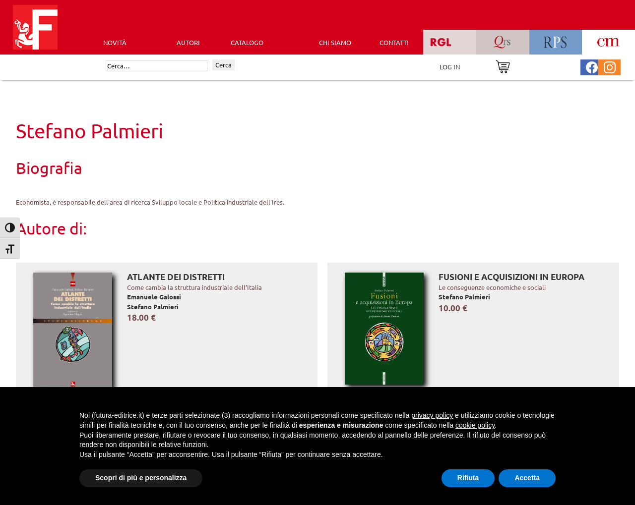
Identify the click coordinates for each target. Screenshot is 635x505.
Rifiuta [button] (468, 478)
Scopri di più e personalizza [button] (141, 478)
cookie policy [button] (475, 425)
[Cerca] (156, 66)
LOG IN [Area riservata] (450, 66)
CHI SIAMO (335, 42)
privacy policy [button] (432, 415)
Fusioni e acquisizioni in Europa (511, 277)
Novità (115, 42)
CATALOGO (247, 42)
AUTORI (188, 42)
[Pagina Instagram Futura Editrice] (610, 66)
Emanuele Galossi (154, 296)
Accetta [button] (527, 478)
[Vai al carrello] (503, 65)
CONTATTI (394, 42)
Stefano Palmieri (153, 306)
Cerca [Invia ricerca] (223, 64)
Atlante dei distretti (176, 277)
